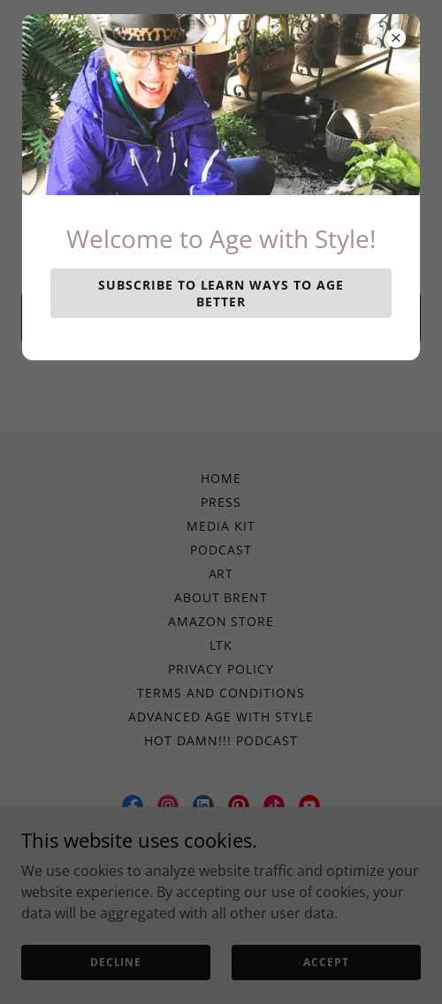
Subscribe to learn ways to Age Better (221, 293)
